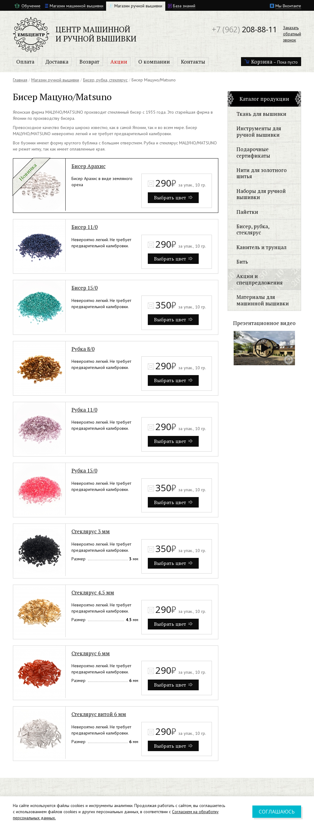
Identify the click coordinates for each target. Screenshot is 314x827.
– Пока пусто (271, 61)
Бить (242, 261)
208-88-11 (244, 29)
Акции (118, 61)
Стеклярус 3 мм (90, 531)
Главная (20, 80)
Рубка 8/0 (82, 348)
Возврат (89, 61)
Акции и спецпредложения (259, 279)
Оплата (25, 61)
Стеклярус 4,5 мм (92, 592)
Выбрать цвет (173, 197)
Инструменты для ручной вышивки (258, 131)
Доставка (56, 61)
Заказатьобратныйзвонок (292, 34)
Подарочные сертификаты (253, 152)
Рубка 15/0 (84, 470)
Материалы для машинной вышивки (262, 300)
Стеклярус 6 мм (90, 653)
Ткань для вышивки (261, 113)
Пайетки (247, 211)
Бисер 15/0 (84, 287)
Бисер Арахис (88, 166)
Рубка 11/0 (84, 409)
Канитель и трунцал (261, 247)
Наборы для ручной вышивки (261, 194)
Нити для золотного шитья (261, 173)
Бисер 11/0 (84, 226)
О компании (154, 61)
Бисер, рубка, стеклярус (105, 80)
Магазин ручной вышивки (55, 80)
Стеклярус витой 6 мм (98, 714)
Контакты (193, 61)
